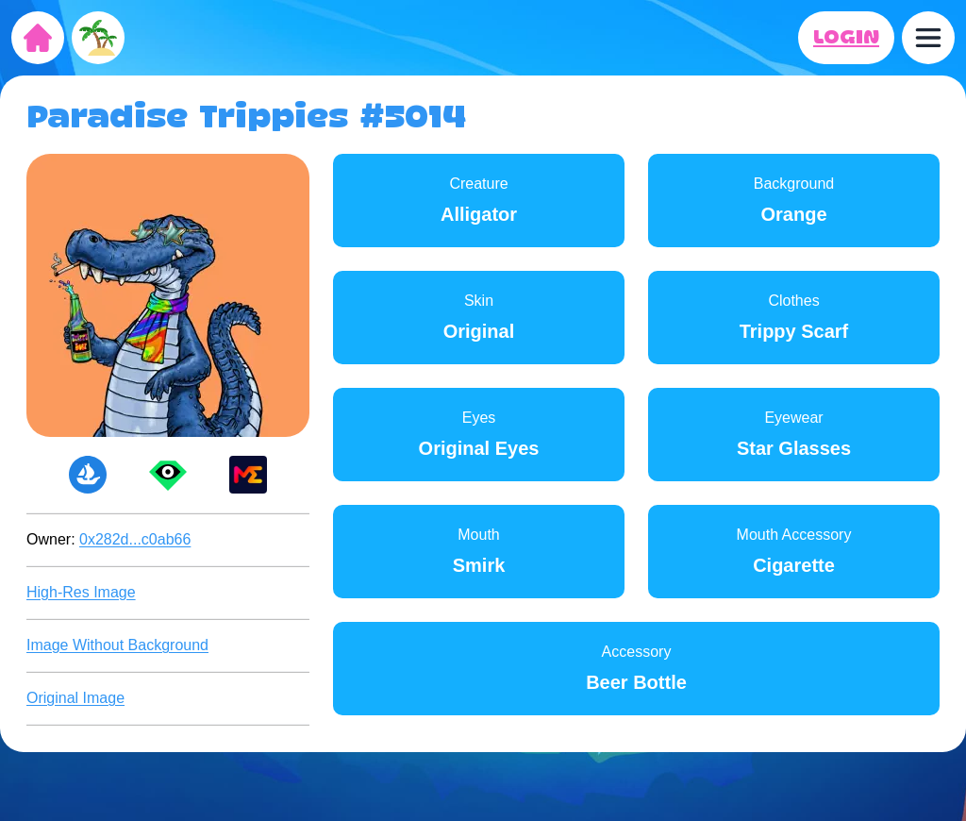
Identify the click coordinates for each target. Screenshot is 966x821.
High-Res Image (81, 592)
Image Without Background (117, 645)
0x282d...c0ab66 (135, 539)
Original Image (75, 698)
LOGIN (846, 37)
